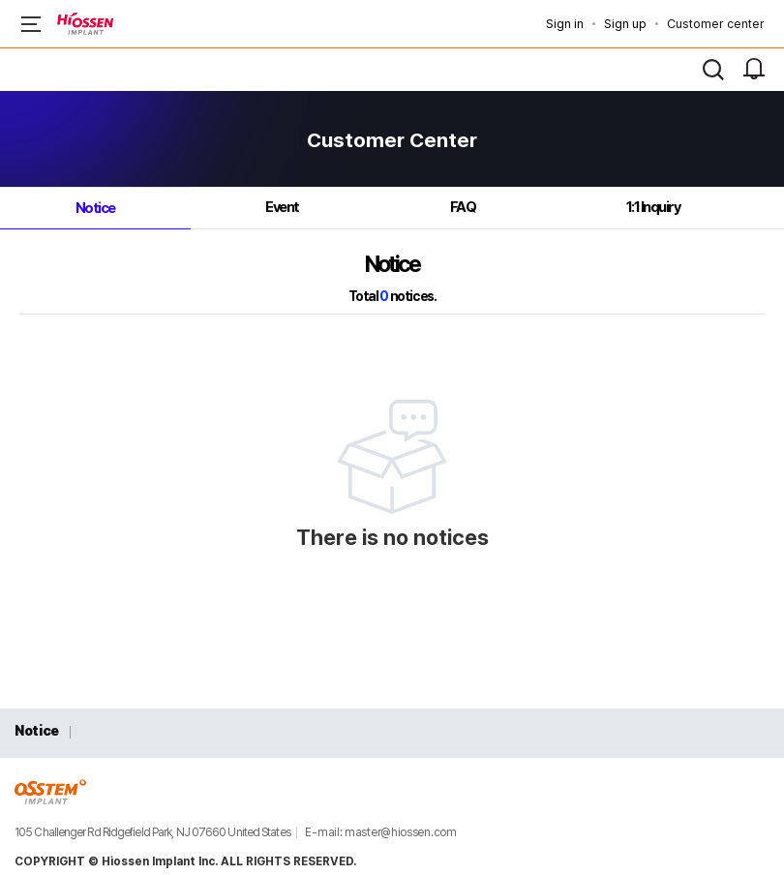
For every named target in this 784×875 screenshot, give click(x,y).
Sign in (565, 23)
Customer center (716, 23)
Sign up (625, 23)
